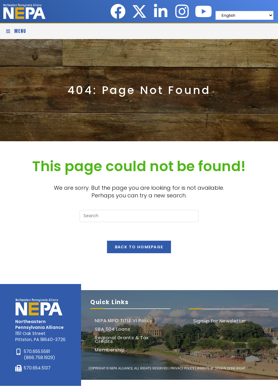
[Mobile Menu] (16, 31)
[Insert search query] (139, 216)
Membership (110, 350)
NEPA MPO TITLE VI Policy (123, 320)
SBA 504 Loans (112, 329)
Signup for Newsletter (219, 321)
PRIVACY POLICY (182, 368)
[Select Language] (244, 15)
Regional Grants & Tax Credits (122, 339)
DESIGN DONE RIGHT (230, 368)
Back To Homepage (139, 247)
